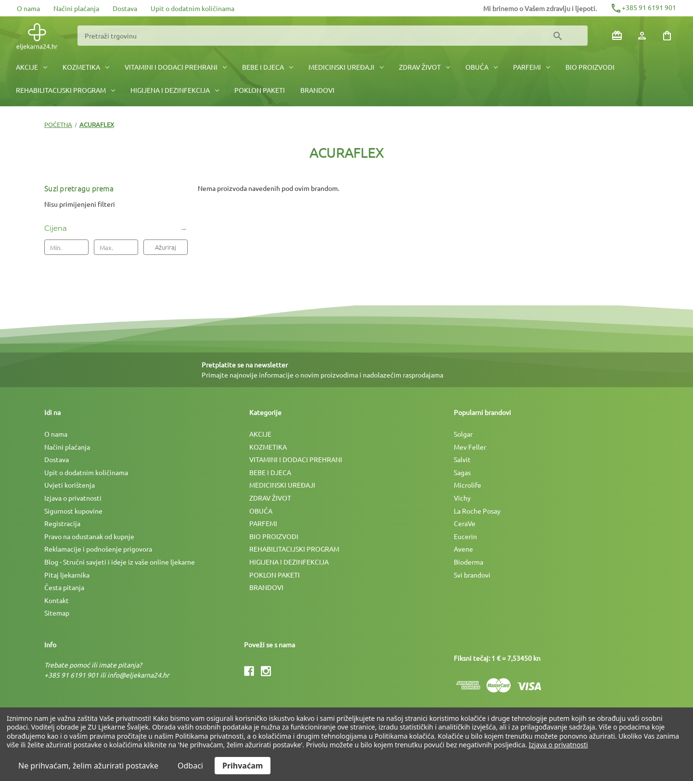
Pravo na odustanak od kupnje (89, 536)
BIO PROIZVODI (590, 67)
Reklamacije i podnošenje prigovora (98, 548)
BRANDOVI (317, 90)
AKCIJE (31, 67)
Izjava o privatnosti (73, 497)
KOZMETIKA (86, 67)
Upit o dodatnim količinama (192, 8)
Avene (463, 548)
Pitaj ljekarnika (67, 574)
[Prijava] (641, 35)
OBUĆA (481, 67)
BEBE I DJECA (267, 67)
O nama (28, 8)
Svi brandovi (472, 574)
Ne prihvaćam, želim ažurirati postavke (88, 765)
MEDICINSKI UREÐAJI (346, 67)
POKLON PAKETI (259, 90)
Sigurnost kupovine (73, 510)
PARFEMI (531, 67)
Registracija (62, 523)
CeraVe (464, 523)
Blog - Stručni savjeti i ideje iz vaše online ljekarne (119, 561)
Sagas (462, 472)
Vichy (462, 497)
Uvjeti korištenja (69, 484)
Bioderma (468, 561)
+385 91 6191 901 (643, 7)
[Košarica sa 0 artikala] (667, 35)
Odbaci (190, 765)
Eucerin (465, 536)
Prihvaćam (242, 765)
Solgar (463, 433)
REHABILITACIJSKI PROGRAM (65, 90)
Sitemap (56, 612)
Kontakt (56, 600)
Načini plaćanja (76, 8)
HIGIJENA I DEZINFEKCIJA (174, 90)
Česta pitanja (64, 587)
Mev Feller (470, 446)
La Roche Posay (477, 510)
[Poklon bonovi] (616, 35)
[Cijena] (116, 228)
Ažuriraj (165, 247)
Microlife (467, 484)
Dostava (125, 8)
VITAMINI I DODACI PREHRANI (176, 67)
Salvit (462, 459)
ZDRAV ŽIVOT (424, 67)
